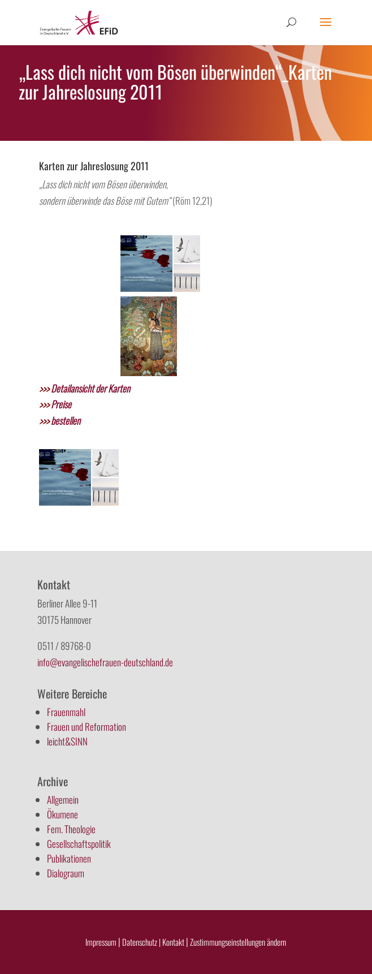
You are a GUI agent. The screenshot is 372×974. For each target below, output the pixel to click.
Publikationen (69, 858)
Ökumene (62, 814)
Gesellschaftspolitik (79, 844)
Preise (55, 404)
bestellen (59, 420)
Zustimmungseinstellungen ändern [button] (238, 942)
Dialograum (65, 873)
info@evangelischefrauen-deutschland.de (105, 662)
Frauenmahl (66, 712)
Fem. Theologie (71, 829)
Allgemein (63, 799)
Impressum (100, 942)
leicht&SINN (67, 741)
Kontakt (174, 942)
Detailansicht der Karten (84, 388)
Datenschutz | (141, 942)
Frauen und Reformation (86, 726)
